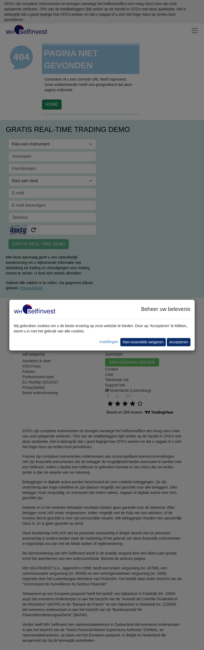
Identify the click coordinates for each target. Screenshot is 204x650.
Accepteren (178, 342)
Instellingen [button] (108, 342)
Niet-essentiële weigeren (143, 342)
